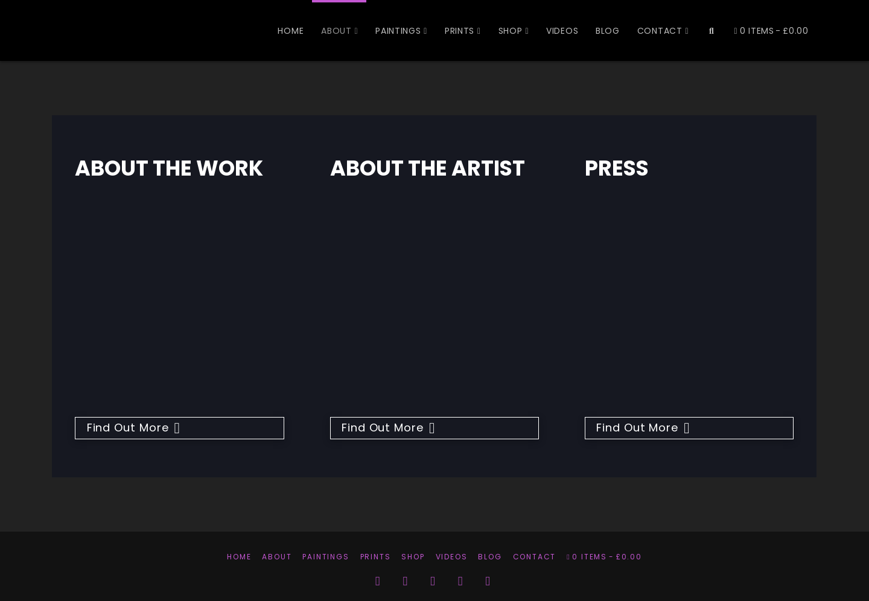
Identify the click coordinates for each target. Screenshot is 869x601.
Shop (412, 557)
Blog (489, 557)
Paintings (325, 557)
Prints (375, 557)
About (276, 557)
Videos (452, 557)
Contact (534, 557)
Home (239, 557)
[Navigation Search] (711, 30)
